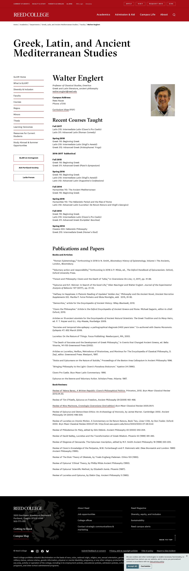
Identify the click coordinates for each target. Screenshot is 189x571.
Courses (17, 102)
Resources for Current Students (24, 134)
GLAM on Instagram (28, 158)
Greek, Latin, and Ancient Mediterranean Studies (60, 24)
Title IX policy (147, 551)
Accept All (132, 566)
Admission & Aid (125, 14)
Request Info (156, 4)
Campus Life (147, 14)
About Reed (83, 508)
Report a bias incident (166, 551)
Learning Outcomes (23, 127)
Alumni (69, 4)
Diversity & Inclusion (23, 89)
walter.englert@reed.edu (65, 92)
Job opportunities (86, 514)
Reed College (31, 15)
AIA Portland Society (29, 168)
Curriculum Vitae (61, 110)
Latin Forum (28, 178)
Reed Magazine (138, 508)
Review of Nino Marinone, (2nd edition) (84, 406)
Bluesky (47, 551)
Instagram (37, 551)
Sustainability (137, 520)
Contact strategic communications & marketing (96, 528)
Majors (17, 108)
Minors (17, 115)
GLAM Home (20, 77)
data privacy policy (157, 561)
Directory (89, 4)
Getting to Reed (23, 528)
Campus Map (21, 536)
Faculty (82, 24)
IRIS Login (79, 4)
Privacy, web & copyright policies (123, 551)
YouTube (32, 551)
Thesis (17, 121)
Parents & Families (56, 4)
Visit (140, 4)
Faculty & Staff (39, 4)
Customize (145, 566)
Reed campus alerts (140, 527)
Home (16, 24)
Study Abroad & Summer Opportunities (26, 144)
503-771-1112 (20, 521)
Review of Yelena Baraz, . (89, 391)
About (164, 14)
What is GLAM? (21, 83)
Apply (129, 4)
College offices (85, 520)
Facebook (42, 551)
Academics (103, 14)
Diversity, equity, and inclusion (146, 514)
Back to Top (166, 540)
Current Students (22, 4)
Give (171, 4)
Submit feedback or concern (94, 551)
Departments (35, 24)
